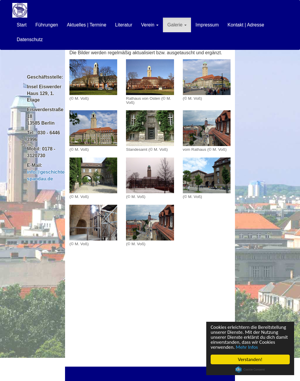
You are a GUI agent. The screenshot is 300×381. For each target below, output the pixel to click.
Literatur (123, 24)
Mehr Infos (247, 347)
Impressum (207, 24)
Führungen (46, 24)
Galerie (177, 24)
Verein (149, 24)
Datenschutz (30, 39)
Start (22, 24)
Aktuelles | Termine (86, 24)
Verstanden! (250, 359)
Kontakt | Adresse (245, 24)
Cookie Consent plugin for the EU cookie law (250, 369)
